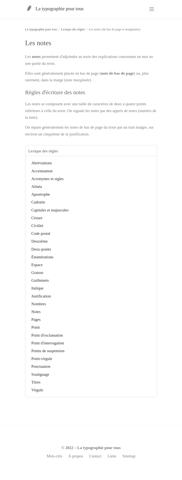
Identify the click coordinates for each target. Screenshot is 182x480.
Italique (37, 288)
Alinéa (36, 186)
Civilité (37, 225)
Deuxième (39, 241)
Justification (41, 296)
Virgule (37, 390)
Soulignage (40, 374)
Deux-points (41, 249)
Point (35, 327)
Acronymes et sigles (47, 178)
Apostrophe (40, 194)
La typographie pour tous (54, 10)
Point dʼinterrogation (47, 343)
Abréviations (41, 163)
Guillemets (40, 280)
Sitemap (128, 456)
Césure (36, 218)
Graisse (37, 272)
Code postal (40, 233)
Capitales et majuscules (50, 210)
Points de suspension (48, 351)
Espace (37, 265)
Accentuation (42, 171)
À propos (75, 456)
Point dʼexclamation (47, 335)
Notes (36, 311)
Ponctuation (40, 366)
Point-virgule (41, 358)
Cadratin (38, 202)
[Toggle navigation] (151, 9)
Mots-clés (54, 456)
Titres (36, 382)
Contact (95, 456)
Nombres (38, 304)
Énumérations (42, 257)
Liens (112, 456)
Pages (36, 319)
